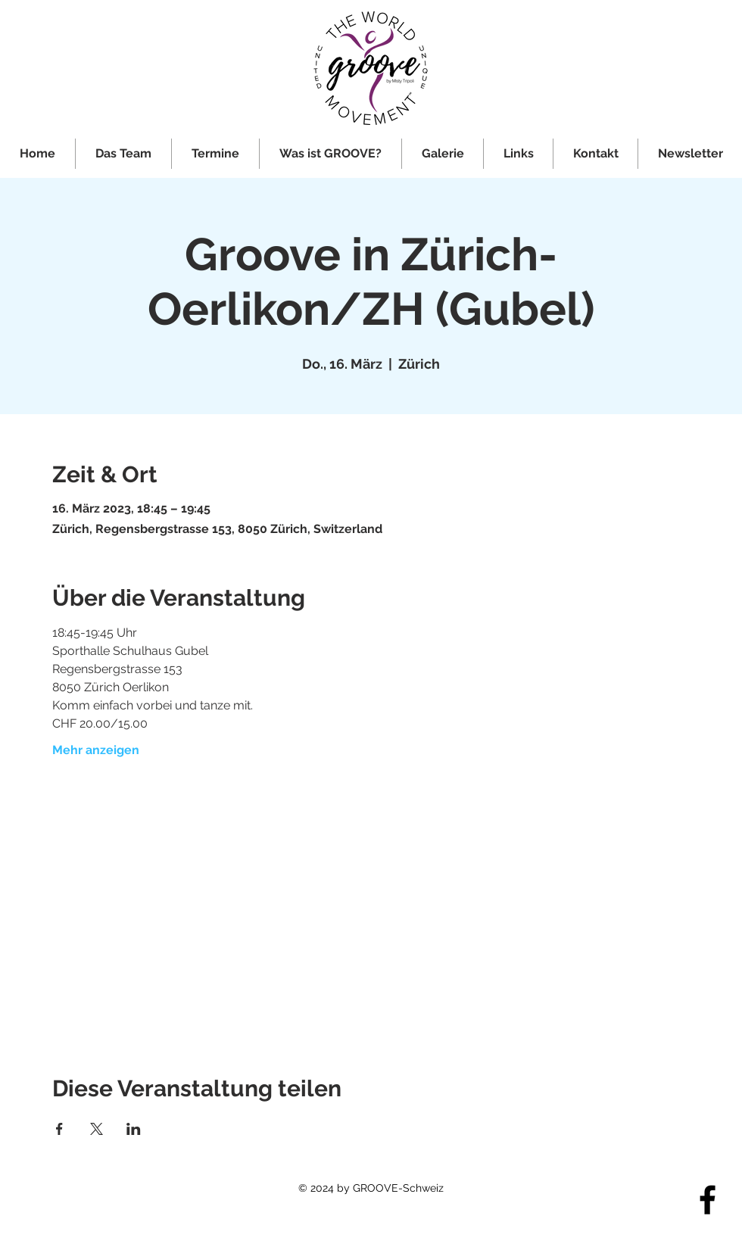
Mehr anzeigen (95, 750)
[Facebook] (707, 1199)
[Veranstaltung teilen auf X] (96, 1129)
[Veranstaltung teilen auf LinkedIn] (133, 1129)
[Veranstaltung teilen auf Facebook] (59, 1129)
